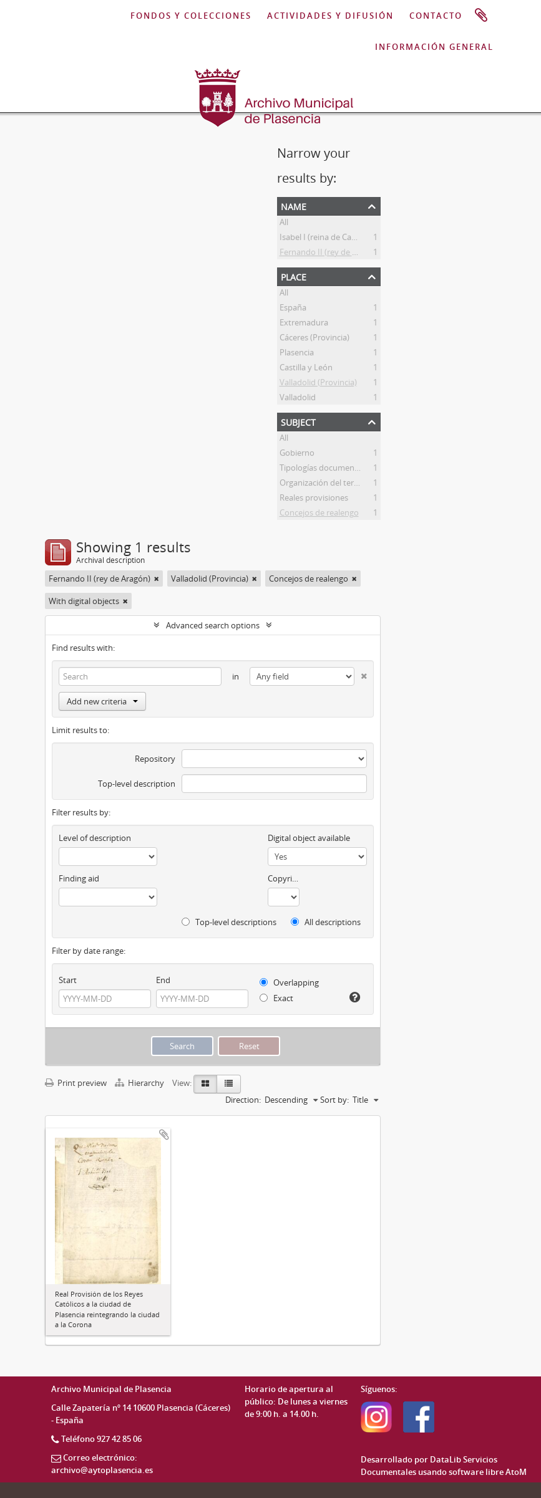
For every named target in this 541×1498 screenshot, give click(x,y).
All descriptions (326, 922)
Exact (276, 998)
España (293, 309)
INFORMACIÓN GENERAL (434, 46)
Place (293, 275)
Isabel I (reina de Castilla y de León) (344, 238)
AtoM (516, 1471)
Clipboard (481, 15)
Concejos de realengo (319, 514)
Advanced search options (213, 625)
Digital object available (309, 837)
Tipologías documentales (326, 469)
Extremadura (304, 324)
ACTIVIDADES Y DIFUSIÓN (330, 15)
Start (68, 980)
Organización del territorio (328, 484)
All (284, 223)
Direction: (243, 1099)
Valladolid (298, 399)
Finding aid (79, 878)
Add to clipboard (164, 1134)
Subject (298, 421)
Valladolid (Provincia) (318, 384)
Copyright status (284, 878)
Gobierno (297, 454)
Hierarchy (140, 1082)
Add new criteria (102, 701)
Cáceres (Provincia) (314, 339)
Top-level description (136, 783)
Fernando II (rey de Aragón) (330, 253)
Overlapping (289, 982)
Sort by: (334, 1099)
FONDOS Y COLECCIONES (190, 15)
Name (293, 205)
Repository (155, 758)
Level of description (95, 837)
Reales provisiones (314, 499)
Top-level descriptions (229, 922)
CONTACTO (435, 15)
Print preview (76, 1082)
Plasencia (297, 354)
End (163, 980)
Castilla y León (306, 369)
